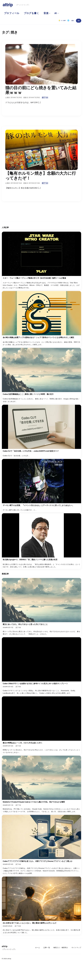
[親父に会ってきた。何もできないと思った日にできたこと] (41, 607)
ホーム (37, 948)
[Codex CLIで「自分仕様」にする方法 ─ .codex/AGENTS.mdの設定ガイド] (41, 431)
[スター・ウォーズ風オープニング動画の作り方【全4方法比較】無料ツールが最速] (41, 261)
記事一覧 (47, 948)
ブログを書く (31, 13)
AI (55, 13)
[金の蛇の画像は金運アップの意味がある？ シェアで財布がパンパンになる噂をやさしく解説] (41, 319)
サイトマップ (76, 948)
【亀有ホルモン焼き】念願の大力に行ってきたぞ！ (40, 175)
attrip (8, 4)
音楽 (46, 13)
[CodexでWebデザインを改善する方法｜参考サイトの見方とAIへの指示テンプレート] (41, 666)
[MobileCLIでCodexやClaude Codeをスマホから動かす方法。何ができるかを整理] (41, 785)
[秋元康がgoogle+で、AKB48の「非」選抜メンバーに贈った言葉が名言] (41, 541)
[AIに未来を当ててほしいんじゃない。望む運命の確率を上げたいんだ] (41, 905)
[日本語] (78, 21)
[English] (72, 21)
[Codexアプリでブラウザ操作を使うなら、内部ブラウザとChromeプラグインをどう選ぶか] (41, 845)
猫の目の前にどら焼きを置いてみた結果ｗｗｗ (40, 90)
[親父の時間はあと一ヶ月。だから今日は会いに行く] (41, 725)
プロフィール (11, 13)
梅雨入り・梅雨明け (60, 948)
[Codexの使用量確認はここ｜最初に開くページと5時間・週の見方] (41, 376)
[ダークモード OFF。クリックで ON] (62, 20)
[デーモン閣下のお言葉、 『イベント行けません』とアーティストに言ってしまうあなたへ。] (41, 485)
